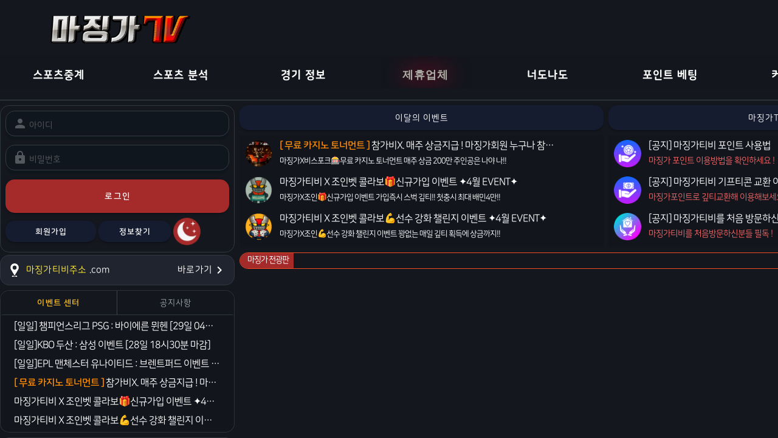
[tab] (59, 303)
